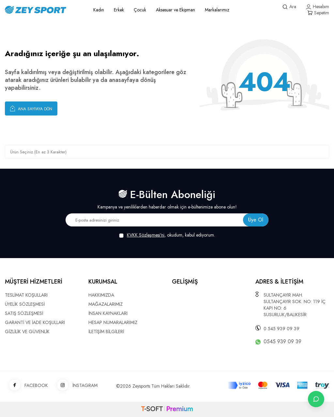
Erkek (119, 10)
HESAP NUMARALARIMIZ (112, 322)
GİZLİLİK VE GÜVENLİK (27, 331)
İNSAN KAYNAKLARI (108, 313)
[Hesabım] (317, 7)
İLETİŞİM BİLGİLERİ (106, 331)
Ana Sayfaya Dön (31, 108)
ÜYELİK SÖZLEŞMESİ (25, 304)
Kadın (98, 10)
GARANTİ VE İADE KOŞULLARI (35, 322)
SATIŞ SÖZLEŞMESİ (24, 313)
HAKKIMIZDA (101, 295)
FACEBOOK (26, 385)
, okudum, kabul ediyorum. (167, 235)
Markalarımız (217, 10)
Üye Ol (255, 220)
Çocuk (140, 10)
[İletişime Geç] (316, 399)
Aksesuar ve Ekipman (175, 10)
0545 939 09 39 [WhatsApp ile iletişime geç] (282, 341)
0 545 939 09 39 (281, 328)
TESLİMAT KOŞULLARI (26, 295)
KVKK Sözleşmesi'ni (145, 235)
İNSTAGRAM (75, 385)
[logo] (42, 10)
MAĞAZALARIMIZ (105, 304)
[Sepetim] (318, 13)
